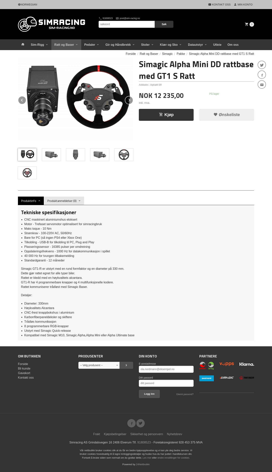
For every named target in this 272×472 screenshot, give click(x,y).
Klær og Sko (169, 44)
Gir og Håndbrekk (118, 44)
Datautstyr (195, 44)
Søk (164, 24)
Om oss (233, 44)
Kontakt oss (26, 377)
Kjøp (166, 114)
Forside (131, 53)
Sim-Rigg (37, 44)
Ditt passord (146, 377)
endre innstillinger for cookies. (174, 457)
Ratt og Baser (64, 44)
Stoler (145, 44)
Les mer (147, 457)
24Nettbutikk (143, 464)
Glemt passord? (185, 394)
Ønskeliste (226, 114)
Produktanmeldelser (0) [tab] (61, 200)
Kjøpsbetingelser (115, 434)
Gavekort (24, 373)
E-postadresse (147, 363)
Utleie (217, 44)
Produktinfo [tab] (28, 200)
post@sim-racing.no (128, 18)
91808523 (106, 18)
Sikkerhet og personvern (146, 434)
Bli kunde (24, 368)
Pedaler (89, 44)
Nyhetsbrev (174, 434)
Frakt (96, 434)
